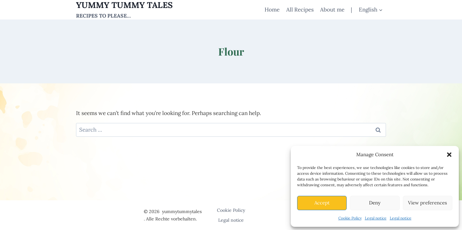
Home (272, 9)
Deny (375, 203)
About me (332, 9)
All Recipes (300, 9)
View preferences (427, 203)
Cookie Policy (350, 218)
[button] (449, 154)
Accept (322, 203)
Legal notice (376, 218)
